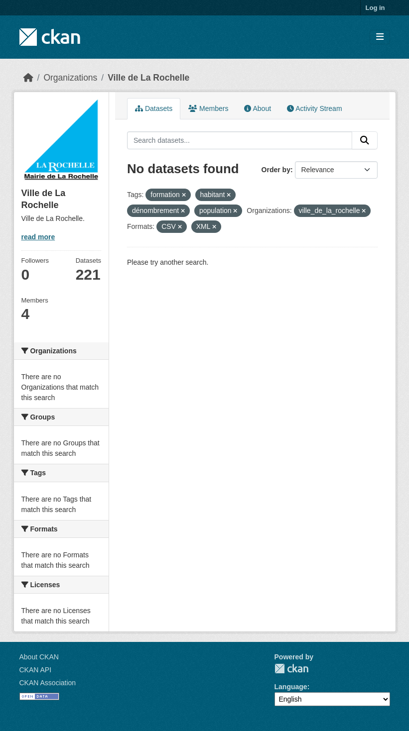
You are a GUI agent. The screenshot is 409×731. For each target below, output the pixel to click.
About (257, 108)
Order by (276, 170)
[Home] (28, 78)
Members (208, 108)
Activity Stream (314, 108)
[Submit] (365, 140)
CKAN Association (47, 683)
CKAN (291, 668)
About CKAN (39, 657)
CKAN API (35, 670)
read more (38, 237)
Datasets (153, 108)
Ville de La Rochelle (148, 78)
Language (290, 687)
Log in (375, 7)
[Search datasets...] (239, 140)
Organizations (70, 78)
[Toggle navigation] (380, 37)
